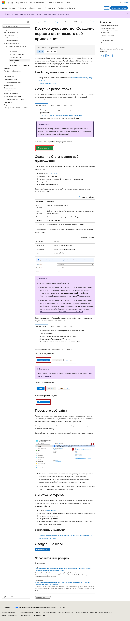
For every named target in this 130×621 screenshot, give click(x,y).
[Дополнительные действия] (93, 22)
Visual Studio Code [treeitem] (16, 57)
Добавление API (42, 550)
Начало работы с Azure (119, 8)
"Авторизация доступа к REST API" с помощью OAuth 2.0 (61, 312)
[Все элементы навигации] (36, 22)
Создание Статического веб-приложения (110, 31)
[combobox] (16, 26)
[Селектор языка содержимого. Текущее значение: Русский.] (7, 607)
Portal (107, 8)
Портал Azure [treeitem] (14, 60)
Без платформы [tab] (41, 105)
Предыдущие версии (26, 612)
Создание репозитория (108, 28)
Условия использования (9, 615)
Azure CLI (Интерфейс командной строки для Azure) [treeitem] (19, 64)
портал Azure (52, 173)
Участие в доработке (49, 612)
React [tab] (65, 105)
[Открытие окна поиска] (121, 2)
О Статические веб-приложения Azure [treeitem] (18, 38)
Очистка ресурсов (107, 38)
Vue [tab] (71, 105)
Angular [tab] (51, 105)
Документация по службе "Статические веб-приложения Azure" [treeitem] (16, 31)
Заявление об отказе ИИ (10, 612)
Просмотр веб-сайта (107, 35)
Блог (37, 612)
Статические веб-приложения (54, 22)
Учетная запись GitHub (47, 83)
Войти (126, 2)
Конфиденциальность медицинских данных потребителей (94, 612)
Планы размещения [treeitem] (12, 41)
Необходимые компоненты (109, 25)
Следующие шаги (106, 43)
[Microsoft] (3, 2)
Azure (41, 22)
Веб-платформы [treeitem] (14, 51)
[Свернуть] (27, 22)
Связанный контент (107, 40)
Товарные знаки (25, 615)
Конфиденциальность (65, 612)
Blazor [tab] (59, 105)
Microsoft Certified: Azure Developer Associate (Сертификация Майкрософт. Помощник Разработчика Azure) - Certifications (62, 583)
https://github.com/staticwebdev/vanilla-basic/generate (61, 115)
